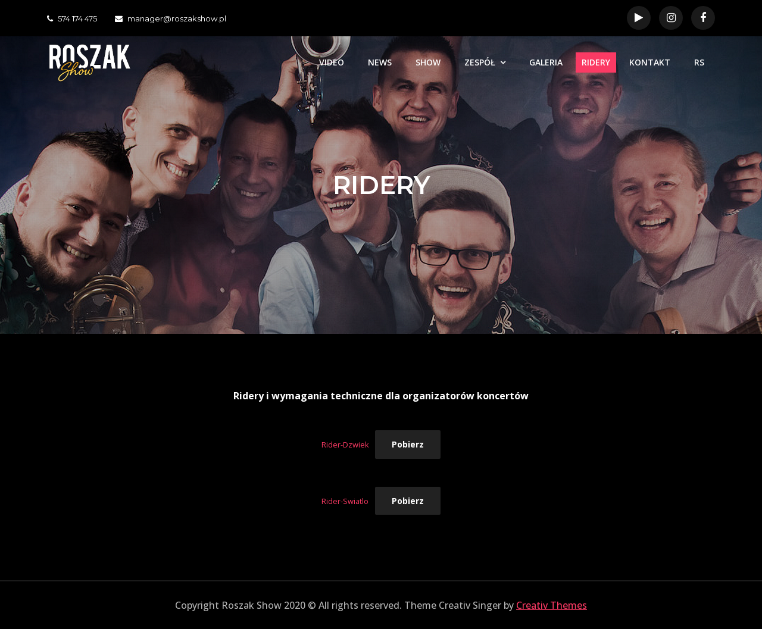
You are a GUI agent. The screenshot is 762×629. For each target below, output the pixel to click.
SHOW (428, 62)
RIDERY (596, 62)
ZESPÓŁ (479, 62)
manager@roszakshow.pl (170, 18)
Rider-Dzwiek (345, 444)
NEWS (380, 62)
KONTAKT (649, 62)
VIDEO (331, 62)
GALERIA (546, 62)
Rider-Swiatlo (344, 501)
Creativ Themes (551, 605)
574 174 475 (72, 18)
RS (699, 62)
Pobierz (408, 444)
